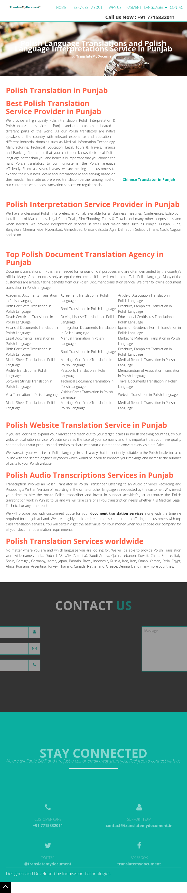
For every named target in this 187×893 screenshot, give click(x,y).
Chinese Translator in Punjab (149, 180)
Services (81, 7)
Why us (115, 7)
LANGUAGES (155, 7)
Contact (177, 7)
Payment (133, 7)
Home (61, 7)
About (96, 7)
